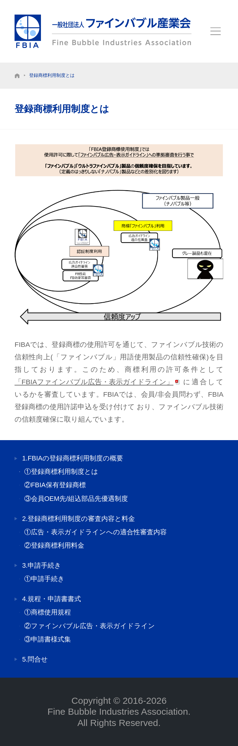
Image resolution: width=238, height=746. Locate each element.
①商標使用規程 (47, 612)
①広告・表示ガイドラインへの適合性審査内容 (95, 532)
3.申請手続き (41, 565)
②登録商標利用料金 (54, 545)
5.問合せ (35, 659)
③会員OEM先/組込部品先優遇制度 (76, 498)
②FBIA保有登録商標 (55, 485)
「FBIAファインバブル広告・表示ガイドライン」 (94, 382)
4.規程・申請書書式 (51, 599)
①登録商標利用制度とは (61, 471)
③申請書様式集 (47, 639)
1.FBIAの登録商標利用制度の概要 (72, 458)
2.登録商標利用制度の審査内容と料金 (78, 518)
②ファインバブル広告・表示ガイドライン (89, 626)
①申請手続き (44, 579)
